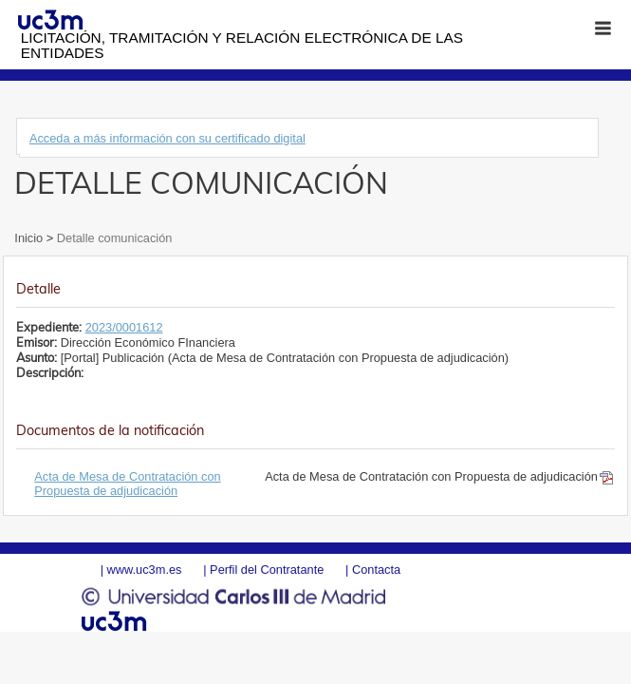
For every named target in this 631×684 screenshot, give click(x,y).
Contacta (376, 569)
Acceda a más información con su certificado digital (167, 138)
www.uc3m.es (144, 569)
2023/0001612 (124, 327)
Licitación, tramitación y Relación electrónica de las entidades (242, 45)
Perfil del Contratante (267, 569)
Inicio (30, 238)
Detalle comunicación (112, 238)
